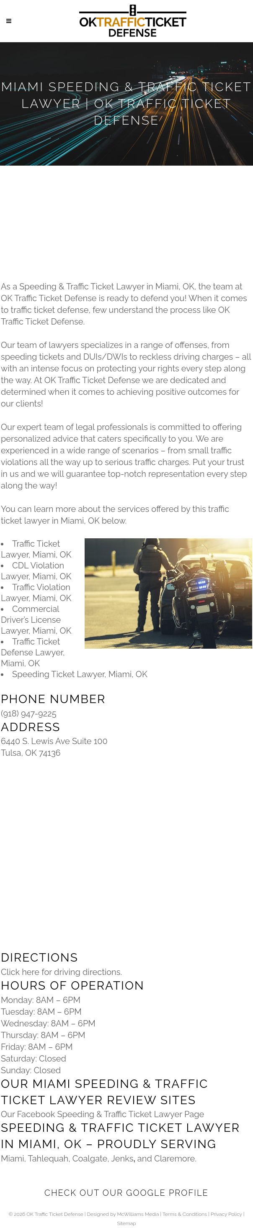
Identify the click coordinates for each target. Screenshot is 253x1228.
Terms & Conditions (185, 1214)
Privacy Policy (226, 1214)
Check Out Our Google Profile (126, 1193)
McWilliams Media (138, 1214)
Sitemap (126, 1223)
